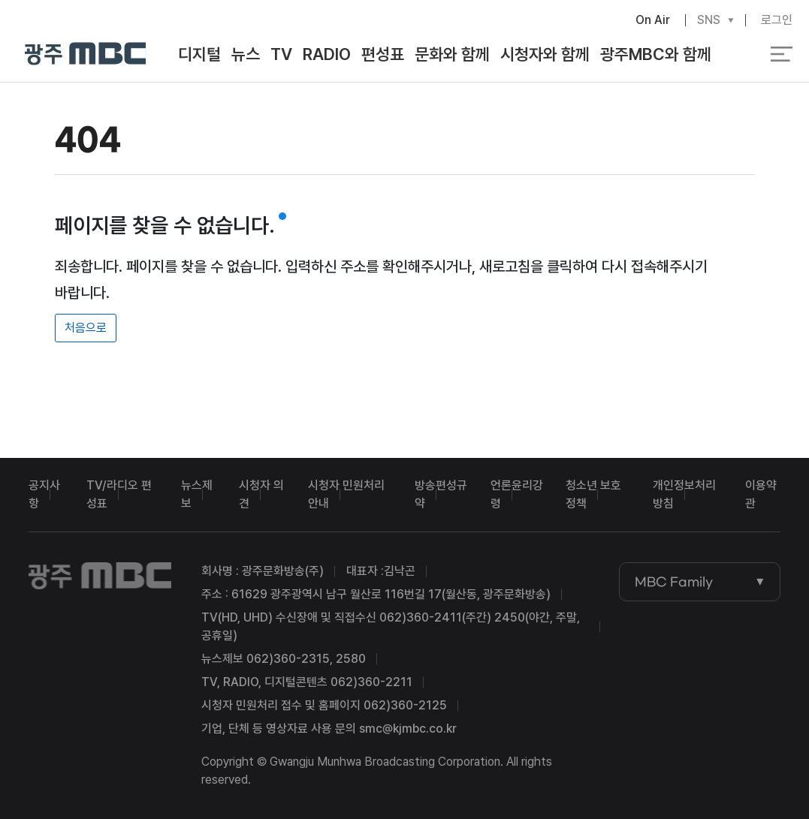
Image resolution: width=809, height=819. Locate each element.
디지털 (199, 54)
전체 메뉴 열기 (781, 54)
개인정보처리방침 (684, 494)
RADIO (327, 54)
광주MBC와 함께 (655, 54)
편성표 (382, 54)
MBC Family (674, 582)
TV (281, 54)
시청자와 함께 (545, 54)
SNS (708, 20)
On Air (652, 20)
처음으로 (86, 328)
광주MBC (86, 54)
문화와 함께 (452, 54)
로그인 (776, 20)
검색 (739, 55)
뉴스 (245, 54)
